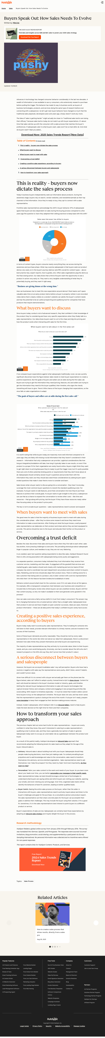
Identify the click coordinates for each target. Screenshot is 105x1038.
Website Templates (53, 999)
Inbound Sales (63, 741)
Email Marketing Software (11, 986)
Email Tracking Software (10, 976)
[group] (52, 922)
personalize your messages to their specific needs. (68, 773)
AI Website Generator (9, 983)
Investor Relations (71, 980)
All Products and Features (11, 966)
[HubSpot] (52, 1020)
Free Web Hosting (29, 990)
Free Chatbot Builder (30, 976)
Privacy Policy (37, 1027)
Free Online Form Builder (31, 973)
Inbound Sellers (63, 705)
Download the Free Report (30, 37)
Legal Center (24, 1027)
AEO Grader (51, 969)
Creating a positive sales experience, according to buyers (40, 163)
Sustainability (70, 986)
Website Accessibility (62, 1027)
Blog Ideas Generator (54, 983)
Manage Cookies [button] (79, 1027)
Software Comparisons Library (54, 995)
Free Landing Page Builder (31, 986)
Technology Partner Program (92, 997)
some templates (22, 700)
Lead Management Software (11, 990)
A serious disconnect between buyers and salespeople (39, 168)
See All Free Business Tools (56, 966)
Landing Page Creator (54, 1006)
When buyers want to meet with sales (33, 154)
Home (4, 8)
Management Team (71, 973)
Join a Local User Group (91, 969)
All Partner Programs (90, 990)
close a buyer (74, 680)
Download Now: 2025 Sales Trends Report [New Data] (52, 134)
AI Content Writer (8, 980)
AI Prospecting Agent (9, 993)
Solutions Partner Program (91, 994)
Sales (11, 8)
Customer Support (89, 966)
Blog (67, 983)
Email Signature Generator (56, 980)
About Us (68, 966)
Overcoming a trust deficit (30, 159)
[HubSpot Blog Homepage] (7, 2)
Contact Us (69, 990)
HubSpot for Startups (90, 1000)
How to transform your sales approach (34, 172)
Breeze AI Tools (7, 973)
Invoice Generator (53, 986)
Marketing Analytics (30, 983)
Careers (68, 969)
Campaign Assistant (54, 1003)
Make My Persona (53, 976)
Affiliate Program (89, 1004)
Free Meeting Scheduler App (11, 969)
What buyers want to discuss (30, 150)
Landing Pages (28, 969)
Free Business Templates (55, 990)
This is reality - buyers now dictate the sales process (39, 145)
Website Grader (52, 973)
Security (48, 1027)
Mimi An (16, 23)
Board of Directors (71, 976)
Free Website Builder (30, 966)
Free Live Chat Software (31, 980)
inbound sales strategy (34, 814)
